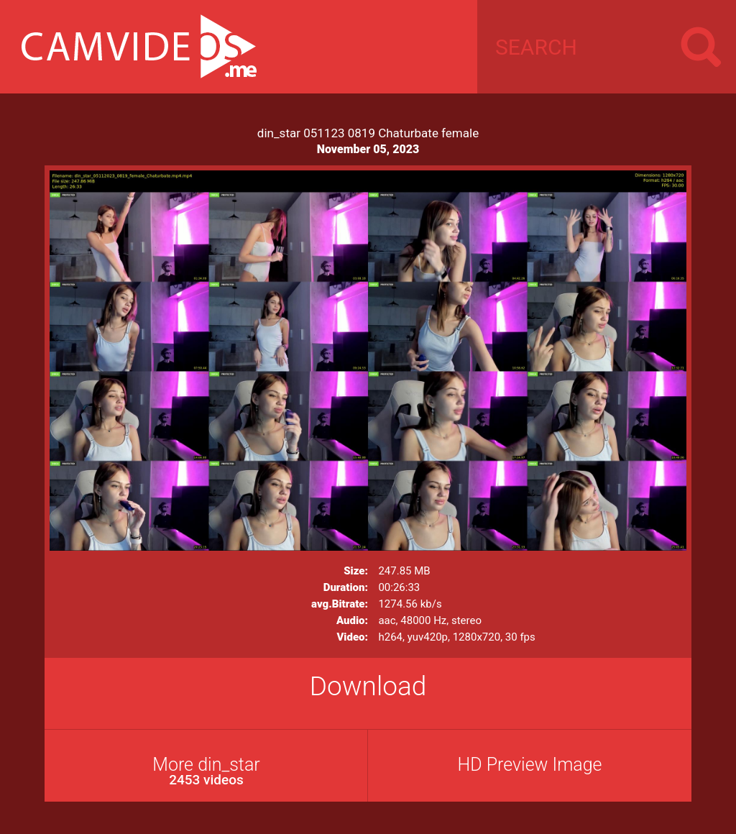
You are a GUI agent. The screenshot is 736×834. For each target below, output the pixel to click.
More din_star (206, 771)
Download (368, 686)
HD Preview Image (529, 764)
